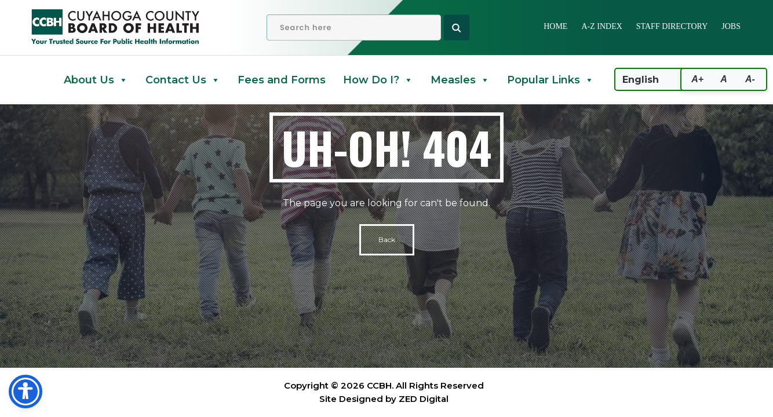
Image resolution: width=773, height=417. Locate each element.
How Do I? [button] (378, 80)
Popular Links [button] (550, 80)
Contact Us (182, 80)
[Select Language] (666, 79)
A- (750, 79)
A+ (697, 79)
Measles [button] (460, 80)
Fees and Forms (282, 80)
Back (386, 239)
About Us (96, 80)
